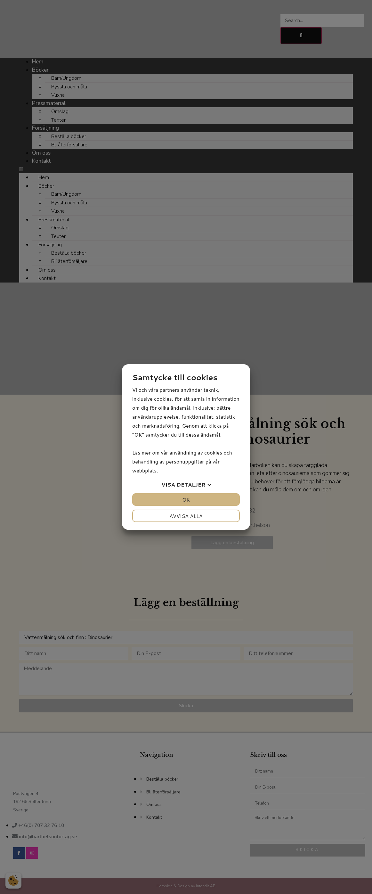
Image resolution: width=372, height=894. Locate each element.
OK (186, 499)
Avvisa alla (186, 516)
